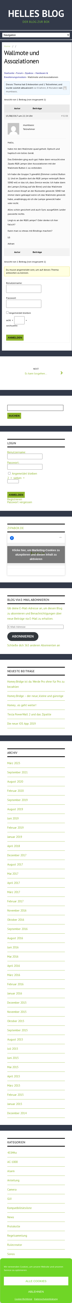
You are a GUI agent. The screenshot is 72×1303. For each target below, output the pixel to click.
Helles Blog (36, 13)
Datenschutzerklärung (46, 1299)
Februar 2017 (15, 901)
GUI (9, 1199)
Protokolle (13, 1226)
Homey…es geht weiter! (21, 705)
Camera (12, 1189)
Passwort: (11, 297)
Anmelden (15, 337)
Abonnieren (23, 636)
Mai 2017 (12, 873)
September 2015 (17, 1030)
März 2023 (13, 763)
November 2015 (16, 1012)
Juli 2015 (12, 1048)
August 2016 (15, 938)
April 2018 (13, 846)
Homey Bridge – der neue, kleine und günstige (35, 696)
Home (7, 46)
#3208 (64, 115)
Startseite (9, 73)
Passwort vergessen (19, 502)
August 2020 (15, 781)
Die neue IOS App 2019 (21, 723)
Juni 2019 (13, 818)
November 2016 (16, 910)
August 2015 (15, 1039)
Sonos (11, 1254)
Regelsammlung (17, 1235)
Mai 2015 (12, 1067)
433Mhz (12, 1152)
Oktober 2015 (15, 1021)
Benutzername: (14, 283)
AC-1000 (12, 1162)
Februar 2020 (15, 791)
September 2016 (17, 929)
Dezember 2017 (16, 855)
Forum (19, 73)
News (10, 1217)
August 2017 (15, 864)
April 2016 (13, 966)
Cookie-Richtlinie (23, 1299)
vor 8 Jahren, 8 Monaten (45, 87)
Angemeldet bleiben (20, 312)
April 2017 (13, 883)
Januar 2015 (14, 1104)
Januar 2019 (14, 837)
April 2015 (13, 1076)
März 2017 (13, 892)
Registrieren (14, 499)
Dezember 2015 (16, 1002)
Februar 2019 (15, 827)
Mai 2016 (12, 956)
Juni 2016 (13, 947)
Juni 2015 (13, 1058)
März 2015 (13, 1085)
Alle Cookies (36, 1281)
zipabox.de (15, 528)
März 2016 (13, 975)
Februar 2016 (15, 984)
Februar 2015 (15, 1095)
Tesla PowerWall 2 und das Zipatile (29, 714)
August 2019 (15, 809)
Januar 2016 (14, 993)
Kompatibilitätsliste (19, 1208)
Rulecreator (14, 1245)
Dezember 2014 (16, 1113)
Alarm (11, 1171)
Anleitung (13, 1180)
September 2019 (17, 800)
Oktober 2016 (15, 920)
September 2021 (17, 772)
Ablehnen (36, 1291)
